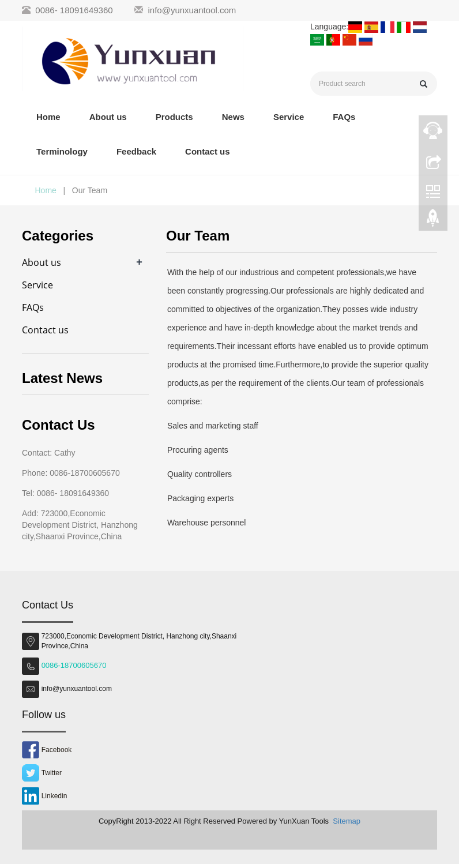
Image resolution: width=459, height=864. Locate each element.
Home (48, 117)
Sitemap (346, 821)
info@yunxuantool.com (192, 10)
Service (288, 117)
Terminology (62, 151)
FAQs (344, 117)
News (233, 117)
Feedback (136, 151)
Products (174, 117)
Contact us (207, 151)
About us (108, 117)
